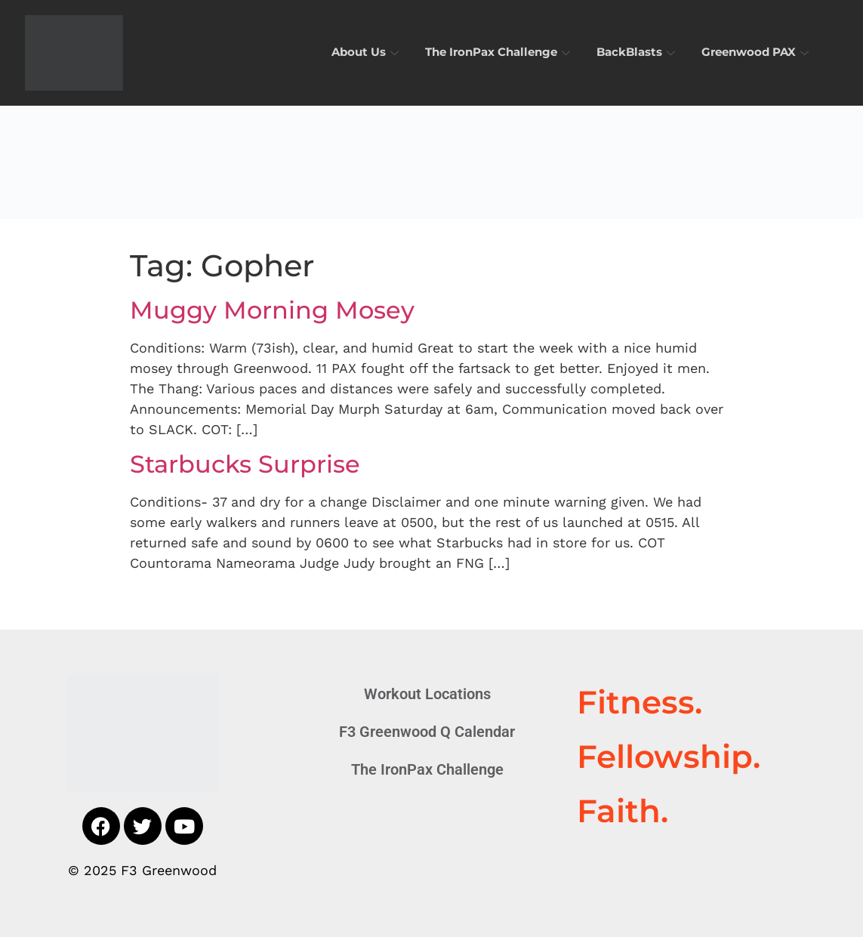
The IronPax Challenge (499, 52)
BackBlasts (637, 52)
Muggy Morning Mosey (272, 310)
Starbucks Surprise (245, 464)
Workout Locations (427, 694)
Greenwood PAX (756, 52)
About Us (366, 52)
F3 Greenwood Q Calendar (427, 732)
